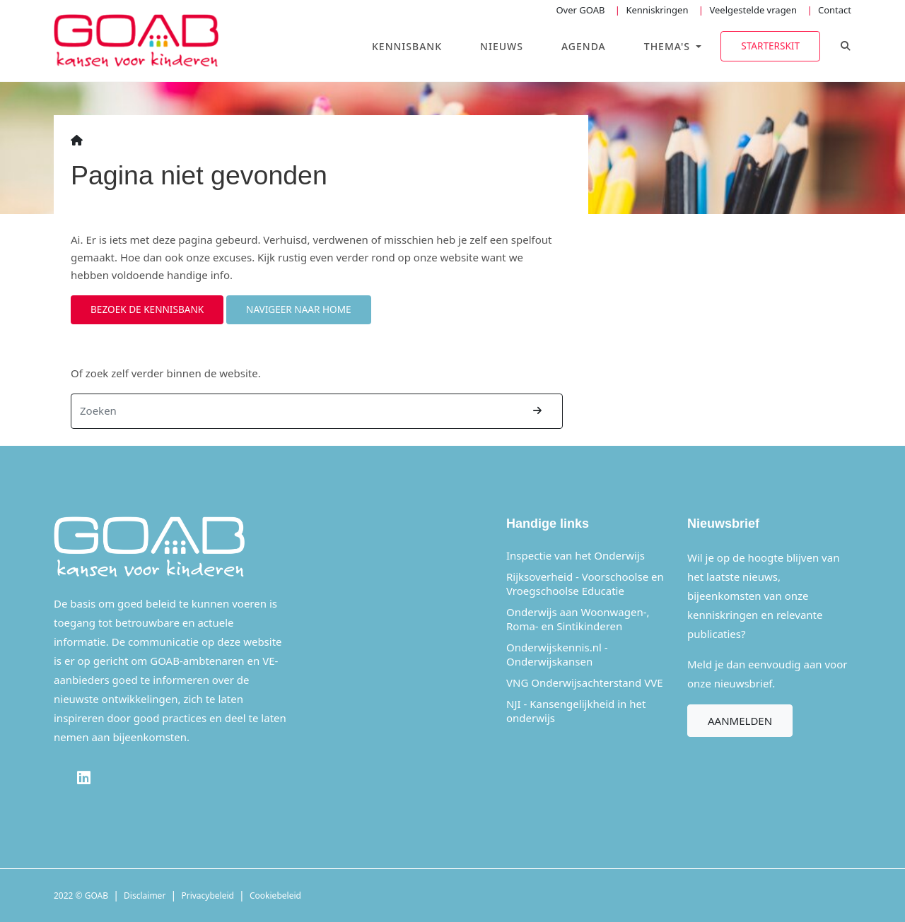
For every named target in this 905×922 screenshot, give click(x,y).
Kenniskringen (657, 10)
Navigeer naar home (298, 309)
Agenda (583, 46)
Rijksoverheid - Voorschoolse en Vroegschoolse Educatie (585, 583)
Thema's (669, 46)
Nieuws (501, 46)
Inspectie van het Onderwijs (575, 555)
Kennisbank (407, 46)
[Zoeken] (292, 411)
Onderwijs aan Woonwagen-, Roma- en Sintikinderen (578, 619)
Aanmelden (740, 721)
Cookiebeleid (275, 896)
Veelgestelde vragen (753, 10)
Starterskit (770, 45)
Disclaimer (144, 896)
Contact (834, 10)
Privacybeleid (207, 896)
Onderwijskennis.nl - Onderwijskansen (557, 654)
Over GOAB (580, 10)
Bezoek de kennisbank (147, 309)
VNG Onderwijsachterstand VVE (584, 682)
